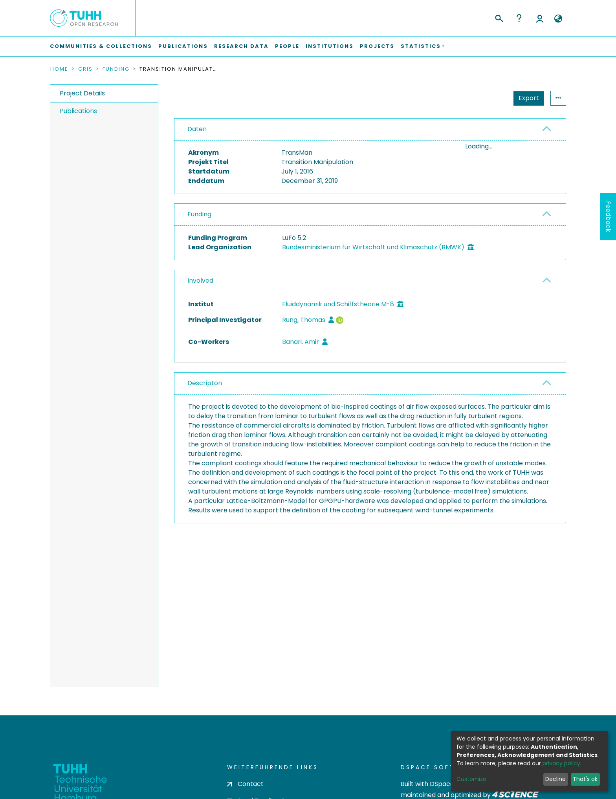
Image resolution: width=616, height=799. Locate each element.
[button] (558, 19)
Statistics (526, 97)
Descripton (204, 408)
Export (490, 97)
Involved (200, 306)
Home (59, 69)
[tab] (370, 130)
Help (518, 18)
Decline (555, 779)
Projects (377, 46)
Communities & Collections (101, 46)
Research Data (241, 46)
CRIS (85, 69)
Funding (116, 69)
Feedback (608, 216)
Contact (245, 783)
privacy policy (561, 763)
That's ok (585, 779)
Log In (539, 18)
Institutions (330, 46)
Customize (471, 779)
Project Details (82, 93)
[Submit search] (499, 17)
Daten (197, 128)
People (287, 46)
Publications (183, 46)
